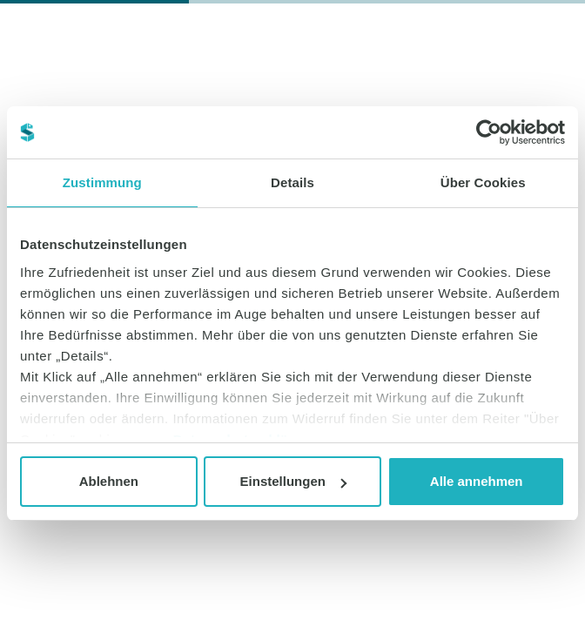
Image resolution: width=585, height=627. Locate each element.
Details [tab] (292, 182)
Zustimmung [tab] (102, 182)
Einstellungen (293, 481)
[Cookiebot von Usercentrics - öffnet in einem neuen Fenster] (489, 132)
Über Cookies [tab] (483, 182)
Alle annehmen (476, 481)
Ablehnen (108, 481)
